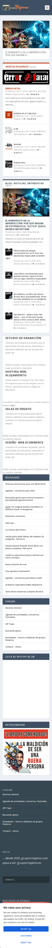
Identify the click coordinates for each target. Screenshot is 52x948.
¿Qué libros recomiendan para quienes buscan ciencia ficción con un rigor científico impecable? (30, 276)
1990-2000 (41, 147)
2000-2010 (33, 91)
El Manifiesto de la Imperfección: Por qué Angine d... (25, 54)
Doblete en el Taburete (25, 113)
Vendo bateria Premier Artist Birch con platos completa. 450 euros (24, 547)
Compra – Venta (13, 646)
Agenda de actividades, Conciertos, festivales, (22, 615)
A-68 (16, 128)
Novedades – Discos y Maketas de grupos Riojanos (25, 638)
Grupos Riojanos (36, 325)
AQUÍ (12, 405)
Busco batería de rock (15, 564)
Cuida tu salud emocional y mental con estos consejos (24, 556)
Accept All (26, 929)
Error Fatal (13, 88)
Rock (22, 94)
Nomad (17, 144)
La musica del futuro (15, 529)
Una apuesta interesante (17, 571)
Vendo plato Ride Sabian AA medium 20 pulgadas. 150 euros (24, 537)
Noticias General (13, 608)
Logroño (15, 94)
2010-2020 (42, 91)
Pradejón (26, 168)
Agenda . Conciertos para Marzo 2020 (23, 578)
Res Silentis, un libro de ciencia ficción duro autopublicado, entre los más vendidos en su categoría (30, 296)
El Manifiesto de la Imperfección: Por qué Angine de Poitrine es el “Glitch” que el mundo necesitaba (25, 225)
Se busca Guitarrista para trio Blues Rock (25, 484)
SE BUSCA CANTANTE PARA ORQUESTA (23, 584)
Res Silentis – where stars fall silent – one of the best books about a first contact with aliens (29, 317)
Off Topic (9, 624)
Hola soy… (10, 523)
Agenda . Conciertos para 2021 (20, 490)
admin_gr (11, 91)
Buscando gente (13, 630)
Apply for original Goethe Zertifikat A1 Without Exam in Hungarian (24, 508)
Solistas (34, 168)
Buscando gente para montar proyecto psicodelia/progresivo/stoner (24, 498)
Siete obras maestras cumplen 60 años (24, 591)
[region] (26, 925)
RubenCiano (19, 162)
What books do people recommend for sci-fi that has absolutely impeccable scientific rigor (25, 254)
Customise (26, 935)
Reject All (26, 942)
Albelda (8, 94)
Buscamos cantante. (15, 516)
